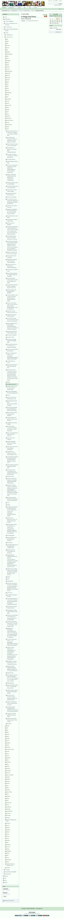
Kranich (8, 738)
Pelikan (8, 783)
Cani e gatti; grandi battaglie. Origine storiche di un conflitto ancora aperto (12, 280)
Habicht (8, 115)
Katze (7, 736)
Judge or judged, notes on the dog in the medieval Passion (12, 692)
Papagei (8, 779)
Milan (7, 764)
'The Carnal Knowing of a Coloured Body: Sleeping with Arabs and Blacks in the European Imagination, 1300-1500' (12, 601)
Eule (7, 86)
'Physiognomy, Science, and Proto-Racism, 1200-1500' (12, 612)
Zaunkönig (8, 859)
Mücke (7, 766)
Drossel (8, 69)
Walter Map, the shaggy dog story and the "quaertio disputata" (12, 261)
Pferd (7, 787)
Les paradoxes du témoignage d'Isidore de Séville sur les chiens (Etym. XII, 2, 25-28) (12, 139)
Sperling (8, 829)
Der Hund (9, 723)
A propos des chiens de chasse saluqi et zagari (12, 332)
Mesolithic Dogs (10, 683)
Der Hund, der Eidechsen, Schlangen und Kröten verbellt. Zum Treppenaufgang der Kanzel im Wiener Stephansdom (12, 169)
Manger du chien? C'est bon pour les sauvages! (12, 253)
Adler (7, 41)
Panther (8, 776)
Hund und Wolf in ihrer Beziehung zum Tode (11, 398)
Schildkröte (8, 806)
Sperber (8, 827)
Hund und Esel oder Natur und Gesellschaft (12, 183)
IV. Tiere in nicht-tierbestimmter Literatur (11, 30)
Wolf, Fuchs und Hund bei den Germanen (12, 350)
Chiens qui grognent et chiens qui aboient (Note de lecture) (12, 703)
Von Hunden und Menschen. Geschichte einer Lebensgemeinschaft (11, 150)
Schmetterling (9, 811)
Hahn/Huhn (8, 118)
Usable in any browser (46, 915)
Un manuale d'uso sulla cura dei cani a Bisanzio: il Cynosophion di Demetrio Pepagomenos (12, 201)
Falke (7, 88)
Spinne (7, 831)
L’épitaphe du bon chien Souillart (12, 423)
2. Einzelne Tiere (26, 10)
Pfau (7, 785)
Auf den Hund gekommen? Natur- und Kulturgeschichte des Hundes (12, 520)
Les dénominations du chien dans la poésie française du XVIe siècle (12, 238)
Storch (7, 834)
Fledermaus (8, 92)
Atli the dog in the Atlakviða (10, 224)
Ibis (7, 727)
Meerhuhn (8, 762)
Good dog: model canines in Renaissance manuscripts (12, 448)
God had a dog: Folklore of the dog (12, 206)
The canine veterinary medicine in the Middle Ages (11, 341)
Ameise (8, 45)
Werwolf (8, 846)
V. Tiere (20, 10)
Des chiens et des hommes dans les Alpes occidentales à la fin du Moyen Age (12, 428)
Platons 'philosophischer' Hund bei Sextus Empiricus (12, 414)
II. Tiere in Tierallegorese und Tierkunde (11, 24)
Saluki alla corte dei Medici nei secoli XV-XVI (12, 312)
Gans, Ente (8, 105)
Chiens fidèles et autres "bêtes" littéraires (12, 190)
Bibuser (23, 20)
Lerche (7, 751)
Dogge (8, 504)
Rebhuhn (8, 796)
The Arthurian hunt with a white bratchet (12, 220)
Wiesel (7, 853)
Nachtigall (8, 770)
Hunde (8, 382)
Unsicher (8, 867)
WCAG (25, 915)
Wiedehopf (8, 851)
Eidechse (8, 73)
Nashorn (8, 772)
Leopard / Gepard (10, 749)
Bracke (8, 576)
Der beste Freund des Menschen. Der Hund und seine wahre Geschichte (12, 499)
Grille (7, 113)
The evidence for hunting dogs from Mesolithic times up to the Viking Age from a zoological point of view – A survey (12, 678)
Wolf (7, 855)
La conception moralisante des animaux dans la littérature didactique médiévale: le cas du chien (12, 459)
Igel (7, 730)
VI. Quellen (7, 869)
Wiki (25, 7)
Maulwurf (8, 757)
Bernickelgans (9, 54)
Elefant (7, 79)
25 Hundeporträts (10, 535)
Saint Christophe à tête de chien (12, 162)
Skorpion (8, 823)
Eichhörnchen (9, 71)
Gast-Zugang (55, 28)
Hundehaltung (10, 581)
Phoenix (8, 789)
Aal (7, 39)
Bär (7, 49)
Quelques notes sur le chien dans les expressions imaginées (11, 266)
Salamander (8, 802)
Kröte (7, 744)
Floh (7, 96)
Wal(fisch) (8, 844)
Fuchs (7, 103)
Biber (7, 56)
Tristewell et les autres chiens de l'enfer (11, 315)
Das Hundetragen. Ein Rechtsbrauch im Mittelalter (11, 291)
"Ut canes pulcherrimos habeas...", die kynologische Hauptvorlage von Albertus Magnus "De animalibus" (12, 642)
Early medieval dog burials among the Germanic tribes (12, 466)
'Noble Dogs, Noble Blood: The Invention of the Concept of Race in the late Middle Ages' (12, 617)
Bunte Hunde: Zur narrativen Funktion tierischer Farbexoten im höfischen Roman (12, 697)
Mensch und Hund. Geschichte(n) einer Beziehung (11, 551)
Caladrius (8, 60)
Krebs (7, 740)
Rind (7, 800)
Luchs (7, 755)
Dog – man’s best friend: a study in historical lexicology (12, 434)
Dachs (7, 62)
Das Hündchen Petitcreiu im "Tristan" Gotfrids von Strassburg (12, 275)
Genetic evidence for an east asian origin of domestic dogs (12, 388)
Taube (7, 838)
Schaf (7, 804)
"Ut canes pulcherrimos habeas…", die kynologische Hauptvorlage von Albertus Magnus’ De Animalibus (12, 356)
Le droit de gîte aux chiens (11, 362)
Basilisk (8, 51)
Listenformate (8, 873)
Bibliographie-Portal (23, 3)
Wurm (7, 857)
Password (5, 892)
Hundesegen (9, 542)
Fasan (7, 90)
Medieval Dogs (10, 672)
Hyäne (7, 725)
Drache (8, 66)
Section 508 (18, 915)
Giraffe (7, 109)
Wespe (7, 848)
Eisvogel (8, 77)
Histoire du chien (10, 476)
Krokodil (8, 742)
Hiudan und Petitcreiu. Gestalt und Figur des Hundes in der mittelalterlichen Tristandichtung (11, 177)
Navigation (5, 14)
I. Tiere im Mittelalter (9, 21)
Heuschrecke (9, 124)
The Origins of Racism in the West (12, 595)
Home (4, 7)
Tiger (7, 842)
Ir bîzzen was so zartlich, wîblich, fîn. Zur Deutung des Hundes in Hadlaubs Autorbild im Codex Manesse (12, 571)
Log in (60, 8)
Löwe (7, 753)
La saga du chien (10, 337)
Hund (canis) (9, 592)
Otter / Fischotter (9, 774)
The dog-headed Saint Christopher (11, 256)
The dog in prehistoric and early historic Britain (12, 187)
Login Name (5, 888)
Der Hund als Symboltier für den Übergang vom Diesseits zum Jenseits (12, 409)
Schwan (8, 817)
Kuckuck (8, 747)
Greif (7, 111)
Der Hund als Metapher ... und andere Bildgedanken (12, 392)
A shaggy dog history (11, 384)
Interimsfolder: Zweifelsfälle (10, 871)
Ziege (7, 861)
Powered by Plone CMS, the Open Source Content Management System (32, 912)
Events (35, 7)
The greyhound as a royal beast (12, 216)
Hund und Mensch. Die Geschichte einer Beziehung (11, 539)
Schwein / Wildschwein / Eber (11, 820)
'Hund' (8, 395)
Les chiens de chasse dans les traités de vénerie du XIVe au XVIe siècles (12, 320)
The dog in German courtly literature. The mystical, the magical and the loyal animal (12, 472)
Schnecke (8, 813)
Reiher (7, 798)
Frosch (7, 101)
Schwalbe (8, 815)
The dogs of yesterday (11, 197)
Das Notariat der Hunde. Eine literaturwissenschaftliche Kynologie (12, 403)
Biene (7, 58)
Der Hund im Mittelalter (12, 334)
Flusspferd (8, 98)
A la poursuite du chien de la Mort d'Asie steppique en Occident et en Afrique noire (12, 133)
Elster (7, 81)
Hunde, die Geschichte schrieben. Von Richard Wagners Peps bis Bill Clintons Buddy (12, 480)
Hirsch (7, 126)
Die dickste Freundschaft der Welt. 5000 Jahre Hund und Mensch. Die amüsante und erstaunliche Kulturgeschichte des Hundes (12, 511)
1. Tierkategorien (9, 34)
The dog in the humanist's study (12, 270)
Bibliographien (11, 7)
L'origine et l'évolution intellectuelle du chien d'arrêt (11, 715)
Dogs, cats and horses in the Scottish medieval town (12, 366)
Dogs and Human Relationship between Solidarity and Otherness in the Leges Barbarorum (12, 668)
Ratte (7, 794)
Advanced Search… (58, 5)
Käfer (7, 732)
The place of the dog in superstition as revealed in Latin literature (12, 156)
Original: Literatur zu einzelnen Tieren (10, 864)
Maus (7, 759)
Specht (7, 825)
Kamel (7, 734)
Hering (7, 122)
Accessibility (55, 0)
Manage (19, 7)
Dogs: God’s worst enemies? (11, 438)
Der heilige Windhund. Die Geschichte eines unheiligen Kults (12, 546)
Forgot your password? (8, 900)
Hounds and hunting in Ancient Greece (11, 194)
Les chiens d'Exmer (11, 159)
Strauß (7, 836)
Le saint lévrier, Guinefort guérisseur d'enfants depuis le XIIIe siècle (12, 286)
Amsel (7, 47)
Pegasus (8, 781)
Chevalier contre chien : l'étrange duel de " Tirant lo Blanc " (12, 720)
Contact (60, 0)
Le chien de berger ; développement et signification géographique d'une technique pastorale (12, 709)
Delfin (7, 64)
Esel (7, 83)
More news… (58, 32)
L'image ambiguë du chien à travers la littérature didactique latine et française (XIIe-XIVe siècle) (12, 298)
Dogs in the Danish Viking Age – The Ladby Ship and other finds (12, 687)
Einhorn (8, 75)
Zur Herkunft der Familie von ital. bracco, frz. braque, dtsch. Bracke (12, 346)
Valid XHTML (32, 915)
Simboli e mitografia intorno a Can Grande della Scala (11, 443)
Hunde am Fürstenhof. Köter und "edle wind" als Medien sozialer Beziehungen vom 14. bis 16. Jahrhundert (12, 306)
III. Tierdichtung (8, 27)
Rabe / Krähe (9, 792)
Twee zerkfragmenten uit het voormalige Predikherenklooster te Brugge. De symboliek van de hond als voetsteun (12, 326)
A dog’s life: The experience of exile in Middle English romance (12, 453)
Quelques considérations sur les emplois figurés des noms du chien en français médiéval (12, 211)
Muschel (8, 768)
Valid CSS (39, 915)
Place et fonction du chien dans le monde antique (12, 145)
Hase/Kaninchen (9, 120)
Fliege (7, 94)
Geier (7, 107)
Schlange (8, 809)
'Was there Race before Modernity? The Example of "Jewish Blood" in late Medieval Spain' (12, 624)
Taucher (8, 840)
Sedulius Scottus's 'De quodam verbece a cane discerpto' (12, 419)
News (30, 7)
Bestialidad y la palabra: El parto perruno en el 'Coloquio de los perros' (12, 663)
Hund (32, 10)
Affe (7, 43)
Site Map (50, 0)
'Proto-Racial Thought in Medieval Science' (12, 607)
